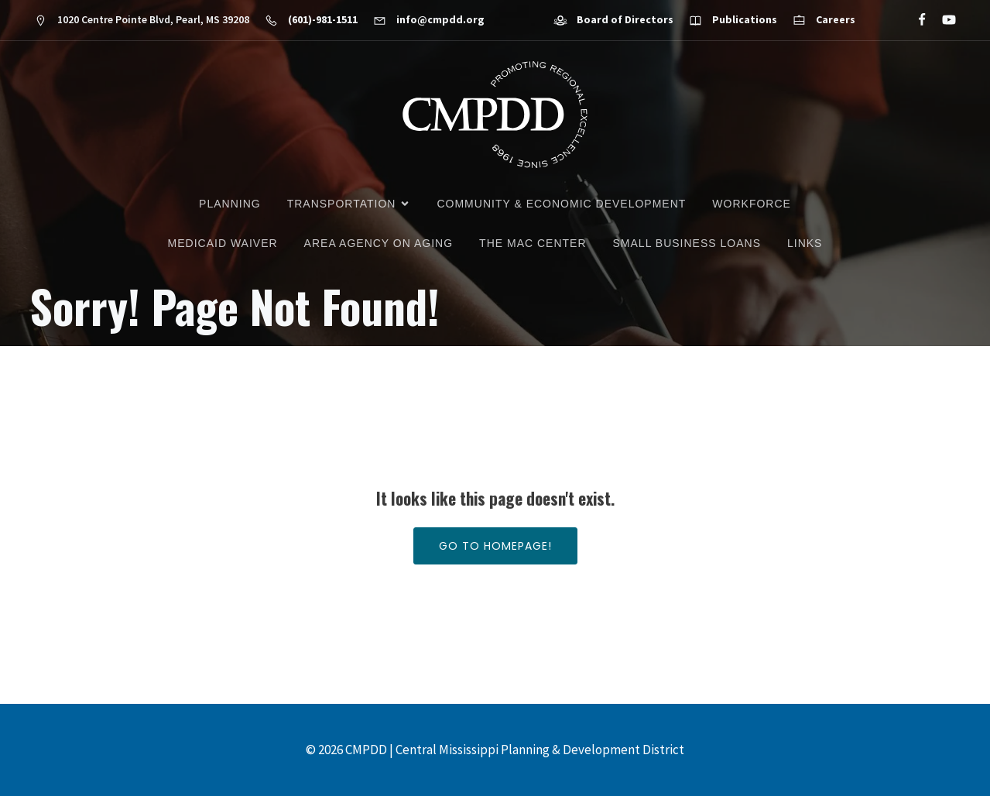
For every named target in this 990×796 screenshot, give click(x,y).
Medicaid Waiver (223, 243)
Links (804, 243)
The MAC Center (532, 243)
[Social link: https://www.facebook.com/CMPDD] (915, 20)
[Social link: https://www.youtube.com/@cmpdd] (942, 20)
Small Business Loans (687, 243)
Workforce (751, 203)
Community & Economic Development (561, 203)
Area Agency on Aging (378, 243)
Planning (230, 203)
